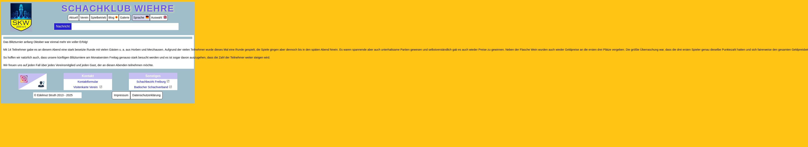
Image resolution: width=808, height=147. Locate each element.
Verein (84, 17)
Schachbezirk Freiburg (151, 81)
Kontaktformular (88, 81)
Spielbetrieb (98, 17)
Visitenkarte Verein (85, 87)
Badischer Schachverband (151, 87)
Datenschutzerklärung (146, 95)
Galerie (124, 17)
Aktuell (73, 17)
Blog (111, 17)
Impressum (121, 95)
